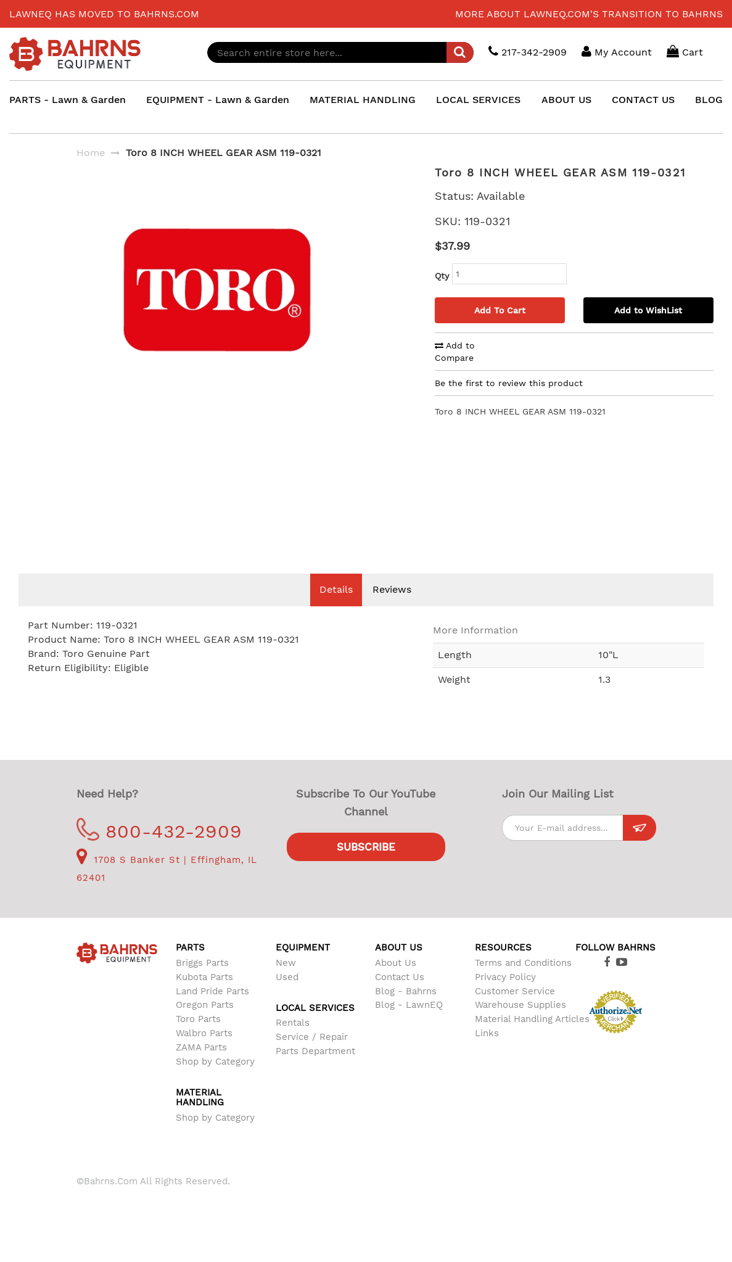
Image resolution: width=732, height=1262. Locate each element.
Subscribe (366, 865)
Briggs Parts (202, 981)
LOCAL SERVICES (478, 99)
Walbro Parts (204, 1051)
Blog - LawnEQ (409, 1023)
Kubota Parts (204, 995)
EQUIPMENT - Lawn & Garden (217, 99)
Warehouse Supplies (520, 1023)
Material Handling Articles (532, 1037)
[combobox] (340, 52)
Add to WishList (648, 310)
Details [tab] (336, 608)
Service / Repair (312, 1055)
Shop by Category (215, 1080)
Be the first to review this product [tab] (509, 383)
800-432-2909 (159, 849)
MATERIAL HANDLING (363, 99)
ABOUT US (566, 99)
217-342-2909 (527, 51)
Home (90, 153)
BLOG (709, 99)
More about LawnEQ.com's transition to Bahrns (589, 14)
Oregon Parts (205, 1023)
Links (487, 1051)
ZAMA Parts (201, 1065)
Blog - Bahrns (406, 1009)
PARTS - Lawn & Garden (67, 99)
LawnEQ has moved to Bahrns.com (104, 14)
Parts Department (315, 1069)
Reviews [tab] (391, 608)
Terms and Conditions (523, 981)
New (286, 981)
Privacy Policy (505, 995)
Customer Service (515, 1009)
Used (287, 995)
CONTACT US (643, 99)
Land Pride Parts (212, 1009)
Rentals (293, 1041)
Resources (503, 965)
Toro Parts (198, 1037)
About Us (395, 981)
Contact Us (399, 995)
